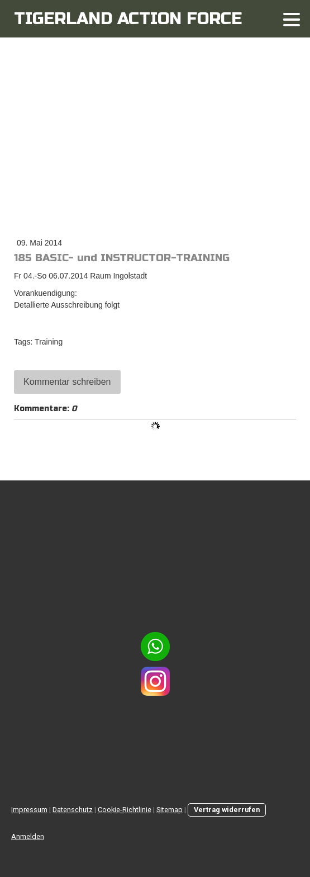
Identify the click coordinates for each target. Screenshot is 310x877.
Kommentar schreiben (67, 381)
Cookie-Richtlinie (124, 809)
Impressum (29, 809)
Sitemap (169, 809)
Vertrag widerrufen (227, 809)
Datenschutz (73, 809)
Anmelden (27, 836)
